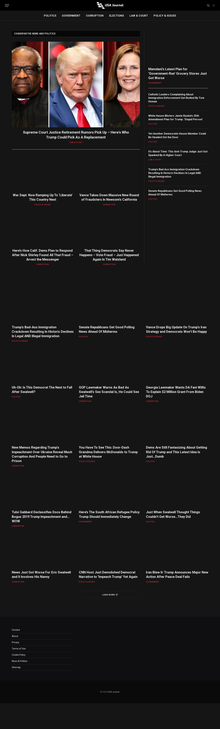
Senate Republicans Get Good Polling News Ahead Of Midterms (175, 192)
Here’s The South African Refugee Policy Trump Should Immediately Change (109, 514)
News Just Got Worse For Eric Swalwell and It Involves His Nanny (41, 574)
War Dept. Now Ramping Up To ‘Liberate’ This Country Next (43, 197)
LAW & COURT (138, 15)
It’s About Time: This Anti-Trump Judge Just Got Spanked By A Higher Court (178, 153)
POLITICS (50, 15)
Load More (110, 594)
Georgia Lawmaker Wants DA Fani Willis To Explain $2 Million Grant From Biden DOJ (176, 391)
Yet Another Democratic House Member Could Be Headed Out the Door (177, 135)
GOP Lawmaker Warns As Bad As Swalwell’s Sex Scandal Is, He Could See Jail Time (109, 391)
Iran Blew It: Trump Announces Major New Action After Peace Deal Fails (177, 574)
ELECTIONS (116, 15)
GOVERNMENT (71, 15)
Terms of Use (19, 648)
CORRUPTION (95, 15)
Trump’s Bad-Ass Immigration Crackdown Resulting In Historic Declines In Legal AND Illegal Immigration (174, 173)
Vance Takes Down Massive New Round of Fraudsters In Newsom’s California (109, 197)
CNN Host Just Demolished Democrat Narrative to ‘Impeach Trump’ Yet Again (108, 574)
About (15, 636)
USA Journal (113, 692)
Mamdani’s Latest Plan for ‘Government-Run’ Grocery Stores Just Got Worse (177, 73)
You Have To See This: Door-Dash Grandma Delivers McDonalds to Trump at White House (108, 451)
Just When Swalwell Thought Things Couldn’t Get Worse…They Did (173, 514)
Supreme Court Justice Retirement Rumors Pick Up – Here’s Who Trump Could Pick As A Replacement (76, 134)
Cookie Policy (18, 655)
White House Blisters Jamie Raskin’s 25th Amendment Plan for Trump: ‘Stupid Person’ (175, 117)
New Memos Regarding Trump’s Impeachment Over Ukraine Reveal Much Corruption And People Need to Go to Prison (42, 454)
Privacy (15, 642)
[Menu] (7, 5)
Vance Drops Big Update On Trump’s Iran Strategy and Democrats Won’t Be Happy (176, 329)
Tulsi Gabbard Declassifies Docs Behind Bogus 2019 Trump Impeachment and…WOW (41, 516)
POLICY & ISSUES (165, 15)
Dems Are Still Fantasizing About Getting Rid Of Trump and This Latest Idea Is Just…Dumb (176, 451)
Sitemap (16, 667)
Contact (16, 630)
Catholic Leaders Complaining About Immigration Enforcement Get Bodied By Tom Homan (176, 98)
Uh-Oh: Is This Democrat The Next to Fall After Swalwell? (42, 389)
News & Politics (19, 661)
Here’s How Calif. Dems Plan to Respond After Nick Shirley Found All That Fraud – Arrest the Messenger (42, 255)
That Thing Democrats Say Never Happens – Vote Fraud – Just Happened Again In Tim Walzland (109, 255)
